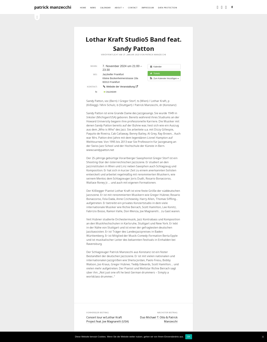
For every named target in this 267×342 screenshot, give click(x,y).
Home (83, 7)
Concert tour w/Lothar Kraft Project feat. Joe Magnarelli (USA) (107, 319)
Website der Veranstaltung (120, 86)
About (118, 7)
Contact (132, 7)
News (93, 7)
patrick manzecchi (52, 7)
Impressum (148, 7)
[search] (232, 7)
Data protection (167, 7)
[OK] (262, 337)
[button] (164, 78)
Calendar (105, 7)
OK (188, 336)
